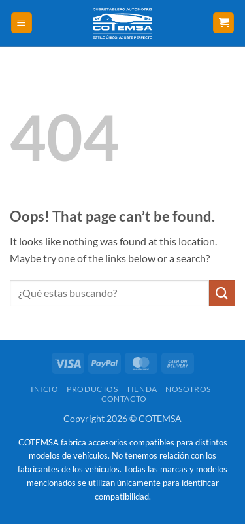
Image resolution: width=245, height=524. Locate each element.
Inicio (45, 389)
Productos (92, 389)
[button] (21, 23)
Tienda (141, 389)
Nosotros (188, 389)
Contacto (124, 399)
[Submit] (222, 293)
